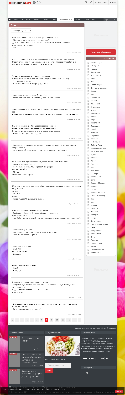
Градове (86, 19)
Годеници (94, 154)
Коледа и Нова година (99, 224)
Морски (94, 69)
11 (63, 320)
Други (93, 180)
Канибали (95, 129)
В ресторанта (96, 177)
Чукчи (93, 237)
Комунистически (97, 249)
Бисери (93, 246)
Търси (49, 370)
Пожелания (95, 123)
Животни (94, 211)
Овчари (93, 94)
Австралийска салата (55, 359)
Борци (93, 218)
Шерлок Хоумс (96, 85)
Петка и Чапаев (97, 151)
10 (57, 320)
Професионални (97, 230)
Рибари (94, 116)
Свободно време (65, 19)
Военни (93, 202)
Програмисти (96, 234)
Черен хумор (96, 221)
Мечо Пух (94, 132)
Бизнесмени (95, 72)
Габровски (95, 135)
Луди (93, 119)
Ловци (93, 91)
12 (69, 320)
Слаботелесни (96, 104)
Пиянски (94, 186)
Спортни (94, 157)
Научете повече (59, 389)
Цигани (93, 167)
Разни (93, 81)
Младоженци (96, 75)
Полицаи (94, 215)
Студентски (95, 107)
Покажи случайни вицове (101, 52)
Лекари (93, 199)
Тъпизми (94, 240)
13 (75, 320)
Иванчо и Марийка (98, 183)
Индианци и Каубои (98, 148)
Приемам (119, 392)
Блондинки (95, 66)
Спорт (93, 161)
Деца (93, 78)
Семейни (94, 110)
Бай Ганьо (95, 170)
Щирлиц (94, 189)
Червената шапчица (99, 88)
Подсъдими (95, 126)
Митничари (95, 142)
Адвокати (94, 208)
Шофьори (94, 173)
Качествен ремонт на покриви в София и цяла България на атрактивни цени (32, 358)
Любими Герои (96, 145)
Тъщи (93, 227)
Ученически (95, 97)
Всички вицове (96, 62)
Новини (45, 19)
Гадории (94, 205)
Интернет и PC (96, 138)
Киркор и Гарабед (98, 196)
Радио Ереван (96, 243)
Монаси (94, 100)
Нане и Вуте (95, 113)
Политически (96, 253)
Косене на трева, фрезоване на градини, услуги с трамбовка (31, 374)
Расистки (94, 164)
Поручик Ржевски (98, 192)
